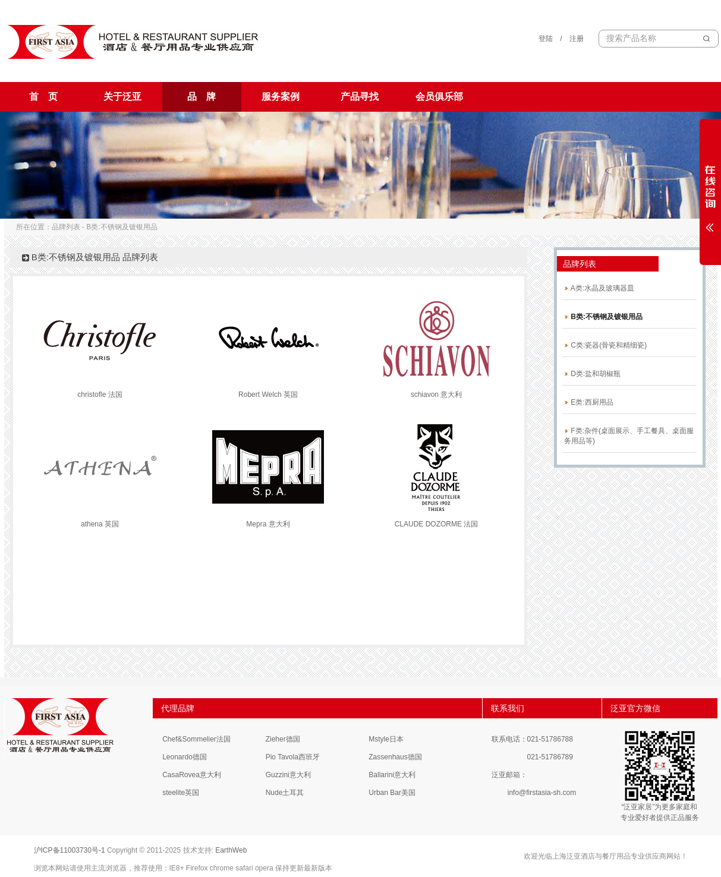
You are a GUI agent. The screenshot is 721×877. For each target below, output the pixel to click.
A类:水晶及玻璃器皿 (599, 288)
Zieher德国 (283, 739)
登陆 (546, 38)
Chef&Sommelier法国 (196, 739)
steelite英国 (180, 792)
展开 (710, 191)
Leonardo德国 (184, 757)
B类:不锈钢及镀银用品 (603, 317)
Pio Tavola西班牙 (293, 757)
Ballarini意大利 (392, 775)
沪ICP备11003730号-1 (69, 850)
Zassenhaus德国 (395, 757)
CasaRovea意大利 (191, 775)
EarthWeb (231, 850)
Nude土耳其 (285, 792)
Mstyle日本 (386, 739)
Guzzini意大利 (288, 775)
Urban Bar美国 (392, 792)
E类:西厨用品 (588, 402)
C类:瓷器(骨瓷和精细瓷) (605, 345)
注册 (576, 38)
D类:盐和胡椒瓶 (592, 374)
